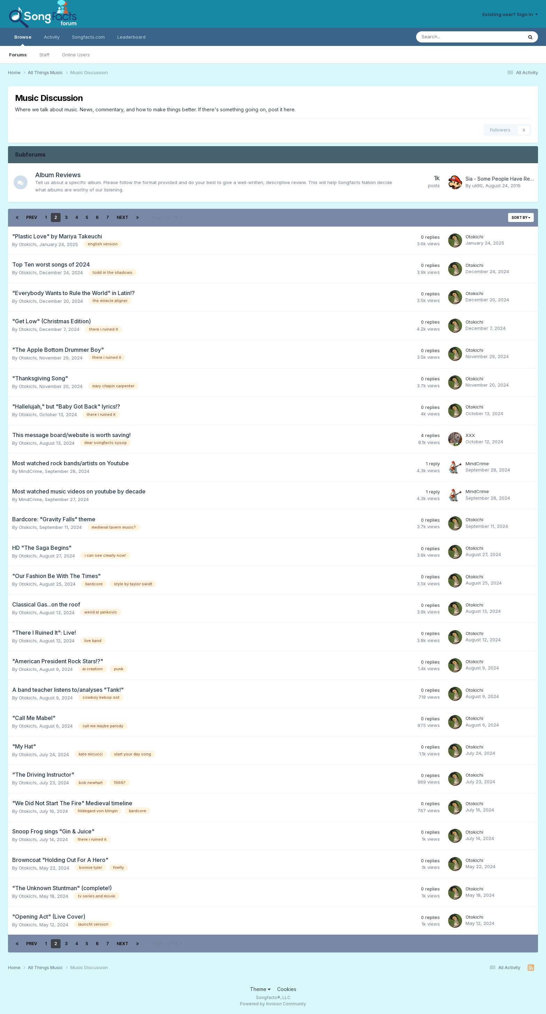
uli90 (477, 185)
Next (122, 217)
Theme (260, 989)
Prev (31, 217)
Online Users (76, 54)
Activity (52, 37)
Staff (44, 54)
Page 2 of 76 (167, 217)
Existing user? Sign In (510, 14)
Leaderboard (131, 37)
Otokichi (28, 244)
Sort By (521, 217)
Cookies (286, 989)
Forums (18, 54)
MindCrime (30, 471)
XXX (470, 435)
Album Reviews (58, 175)
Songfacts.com (88, 37)
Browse (22, 40)
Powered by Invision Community (273, 1003)
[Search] (451, 36)
